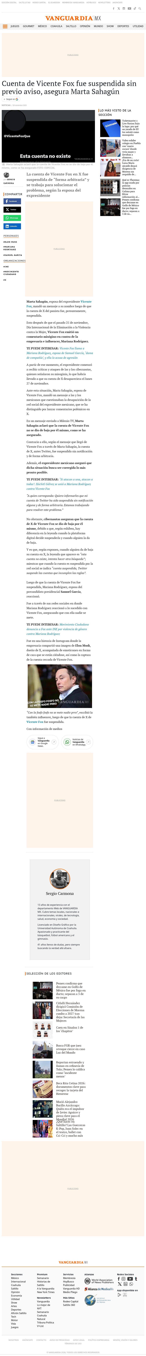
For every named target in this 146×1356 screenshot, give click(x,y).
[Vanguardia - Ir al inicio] (73, 18)
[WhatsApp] (77, 742)
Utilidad (138, 26)
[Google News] (43, 742)
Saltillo (71, 26)
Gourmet (28, 26)
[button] (5, 26)
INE (7, 266)
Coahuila (56, 26)
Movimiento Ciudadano (11, 273)
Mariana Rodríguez (10, 248)
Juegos (15, 26)
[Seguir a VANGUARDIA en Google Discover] (11, 99)
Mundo (98, 26)
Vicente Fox (35, 722)
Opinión (85, 26)
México (42, 26)
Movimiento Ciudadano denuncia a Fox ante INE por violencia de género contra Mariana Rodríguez (58, 629)
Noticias (6, 105)
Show (110, 26)
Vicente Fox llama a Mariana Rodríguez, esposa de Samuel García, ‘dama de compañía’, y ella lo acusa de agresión (60, 353)
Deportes (123, 26)
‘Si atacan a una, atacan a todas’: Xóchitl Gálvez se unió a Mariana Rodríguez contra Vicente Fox (60, 484)
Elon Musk (11, 242)
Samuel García (13, 255)
